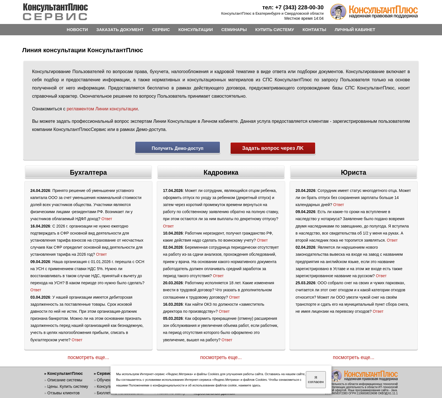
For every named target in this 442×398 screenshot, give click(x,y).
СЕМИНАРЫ (234, 29)
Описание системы (64, 378)
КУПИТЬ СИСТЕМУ (274, 29)
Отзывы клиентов (63, 391)
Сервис (104, 372)
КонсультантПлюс (65, 372)
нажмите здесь (249, 385)
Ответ (106, 217)
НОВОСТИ (77, 29)
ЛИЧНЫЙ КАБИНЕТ (355, 29)
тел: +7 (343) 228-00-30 (293, 7)
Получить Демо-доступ (177, 148)
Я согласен (316, 379)
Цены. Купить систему (67, 385)
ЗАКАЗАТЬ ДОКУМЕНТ (120, 29)
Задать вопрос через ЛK (273, 148)
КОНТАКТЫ (314, 29)
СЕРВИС (161, 29)
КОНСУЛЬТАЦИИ (195, 29)
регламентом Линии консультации (102, 108)
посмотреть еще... (88, 355)
